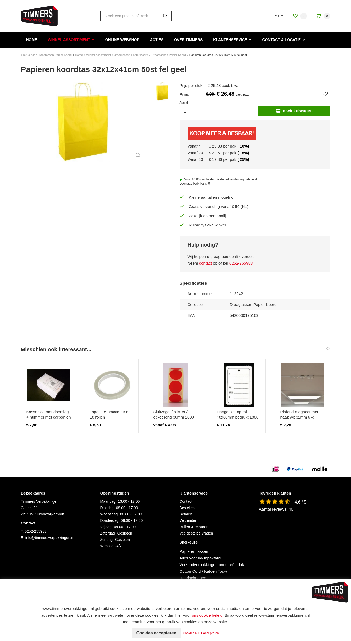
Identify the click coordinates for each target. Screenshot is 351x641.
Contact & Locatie (281, 40)
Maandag (108, 501)
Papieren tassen (194, 551)
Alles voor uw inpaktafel (200, 558)
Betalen (186, 514)
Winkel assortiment (69, 40)
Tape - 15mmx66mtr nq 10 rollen (110, 414)
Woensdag (109, 514)
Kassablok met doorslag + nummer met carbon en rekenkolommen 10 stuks (48, 417)
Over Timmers (188, 40)
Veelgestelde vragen (196, 533)
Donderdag (109, 520)
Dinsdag (107, 508)
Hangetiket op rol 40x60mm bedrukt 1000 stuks (238, 417)
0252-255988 (241, 263)
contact (205, 263)
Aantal (184, 102)
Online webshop (122, 40)
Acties (156, 40)
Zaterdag (107, 533)
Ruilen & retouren (194, 527)
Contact (186, 501)
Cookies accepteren (156, 633)
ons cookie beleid (207, 615)
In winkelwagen (294, 111)
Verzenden (188, 520)
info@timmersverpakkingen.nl (49, 538)
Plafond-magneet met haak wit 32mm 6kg (299, 414)
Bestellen (187, 508)
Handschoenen (193, 578)
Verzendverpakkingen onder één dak (212, 564)
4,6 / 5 (300, 502)
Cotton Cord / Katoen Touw (203, 571)
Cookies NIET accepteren (201, 633)
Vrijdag (106, 527)
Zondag (106, 539)
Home (31, 40)
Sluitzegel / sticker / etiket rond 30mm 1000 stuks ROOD (173, 417)
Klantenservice (230, 40)
